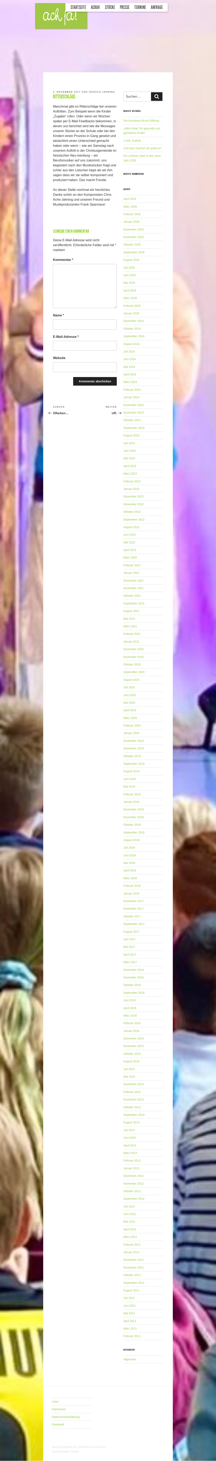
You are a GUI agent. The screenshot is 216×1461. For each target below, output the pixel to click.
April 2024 (129, 374)
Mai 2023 (129, 458)
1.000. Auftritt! (132, 140)
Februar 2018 (132, 885)
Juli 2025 (129, 267)
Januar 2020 (131, 733)
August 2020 (131, 679)
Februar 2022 (132, 565)
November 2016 (133, 977)
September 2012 (134, 1198)
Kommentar (63, 259)
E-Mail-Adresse (66, 336)
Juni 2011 (129, 1305)
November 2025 (133, 237)
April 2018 (129, 870)
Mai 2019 (129, 786)
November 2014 (133, 1084)
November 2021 (133, 588)
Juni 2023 (129, 450)
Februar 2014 (132, 1092)
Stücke (110, 7)
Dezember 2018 (133, 809)
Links (55, 1401)
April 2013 (129, 1145)
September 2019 (134, 763)
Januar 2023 (131, 489)
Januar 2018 (131, 893)
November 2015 (133, 1046)
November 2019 (133, 748)
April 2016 (129, 1008)
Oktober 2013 (132, 1107)
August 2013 (131, 1122)
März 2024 (130, 382)
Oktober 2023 (132, 420)
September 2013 (134, 1114)
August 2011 (131, 1290)
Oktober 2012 (132, 1191)
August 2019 (131, 771)
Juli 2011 (129, 1298)
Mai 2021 (129, 618)
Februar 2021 (132, 633)
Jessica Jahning (102, 92)
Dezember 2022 (133, 496)
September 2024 (134, 336)
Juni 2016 (129, 1000)
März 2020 (130, 718)
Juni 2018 (129, 855)
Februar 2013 (132, 1160)
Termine (140, 7)
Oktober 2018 (132, 824)
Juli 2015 (129, 1069)
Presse (124, 7)
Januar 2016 (131, 1031)
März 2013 (130, 1153)
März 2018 (130, 878)
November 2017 (133, 908)
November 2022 (133, 504)
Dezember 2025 (133, 229)
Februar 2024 (132, 389)
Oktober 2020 (132, 664)
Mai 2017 (129, 946)
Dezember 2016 (133, 969)
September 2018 (134, 832)
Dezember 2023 (133, 405)
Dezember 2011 (133, 1259)
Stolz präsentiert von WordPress (72, 1447)
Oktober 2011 (132, 1275)
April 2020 (129, 710)
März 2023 (130, 473)
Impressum (59, 1409)
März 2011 (130, 1328)
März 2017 (130, 962)
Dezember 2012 (133, 1175)
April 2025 (129, 290)
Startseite (78, 7)
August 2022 (131, 527)
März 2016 (130, 1015)
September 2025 (134, 252)
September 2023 (134, 428)
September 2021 (134, 603)
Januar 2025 (131, 313)
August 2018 (131, 840)
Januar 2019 (131, 801)
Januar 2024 (131, 397)
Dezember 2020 (133, 649)
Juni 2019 (129, 779)
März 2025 (130, 298)
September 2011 (134, 1282)
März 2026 (130, 206)
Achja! (95, 7)
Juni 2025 (129, 275)
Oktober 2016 (132, 985)
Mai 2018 (129, 863)
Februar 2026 (132, 214)
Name (58, 315)
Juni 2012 (129, 1214)
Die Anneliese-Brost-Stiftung (141, 120)
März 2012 (130, 1236)
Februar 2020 (132, 725)
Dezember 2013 (133, 1099)
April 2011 (129, 1321)
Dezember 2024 (133, 321)
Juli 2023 (129, 443)
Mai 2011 (129, 1313)
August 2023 (131, 435)
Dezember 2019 (133, 740)
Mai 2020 (129, 702)
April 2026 (129, 198)
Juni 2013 (129, 1137)
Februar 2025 (132, 305)
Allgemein (129, 1359)
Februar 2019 (132, 794)
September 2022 (134, 519)
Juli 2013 (129, 1130)
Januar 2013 (131, 1168)
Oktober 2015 (132, 1053)
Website (59, 358)
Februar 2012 (132, 1244)
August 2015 (131, 1061)
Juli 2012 (129, 1206)
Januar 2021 (131, 641)
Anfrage (157, 7)
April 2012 (129, 1229)
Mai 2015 (129, 1076)
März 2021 (130, 626)
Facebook (58, 1424)
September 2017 (134, 924)
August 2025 (131, 259)
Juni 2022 (129, 534)
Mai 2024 (129, 366)
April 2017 (129, 954)
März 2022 (130, 557)
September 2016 (134, 992)
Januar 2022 (131, 572)
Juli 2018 (129, 847)
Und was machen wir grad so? (142, 148)
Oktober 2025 (132, 244)
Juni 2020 (129, 695)
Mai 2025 (129, 282)
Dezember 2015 (133, 1038)
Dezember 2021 (133, 580)
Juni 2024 (129, 359)
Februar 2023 (132, 481)
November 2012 (133, 1183)
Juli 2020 (129, 687)
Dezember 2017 (133, 901)
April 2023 (129, 466)
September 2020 (134, 672)
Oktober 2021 (132, 595)
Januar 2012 (131, 1252)
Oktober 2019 (132, 756)
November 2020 (133, 657)
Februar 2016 (132, 1023)
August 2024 (131, 344)
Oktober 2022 (132, 511)
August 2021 (131, 611)
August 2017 (131, 931)
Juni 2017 (129, 939)
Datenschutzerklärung (65, 1417)
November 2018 (133, 817)
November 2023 (133, 412)
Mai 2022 (129, 542)
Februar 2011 (132, 1336)
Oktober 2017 (132, 916)
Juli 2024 (129, 351)
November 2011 (133, 1267)
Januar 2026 (131, 221)
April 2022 (129, 550)
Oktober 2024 (132, 328)
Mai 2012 (129, 1221)
